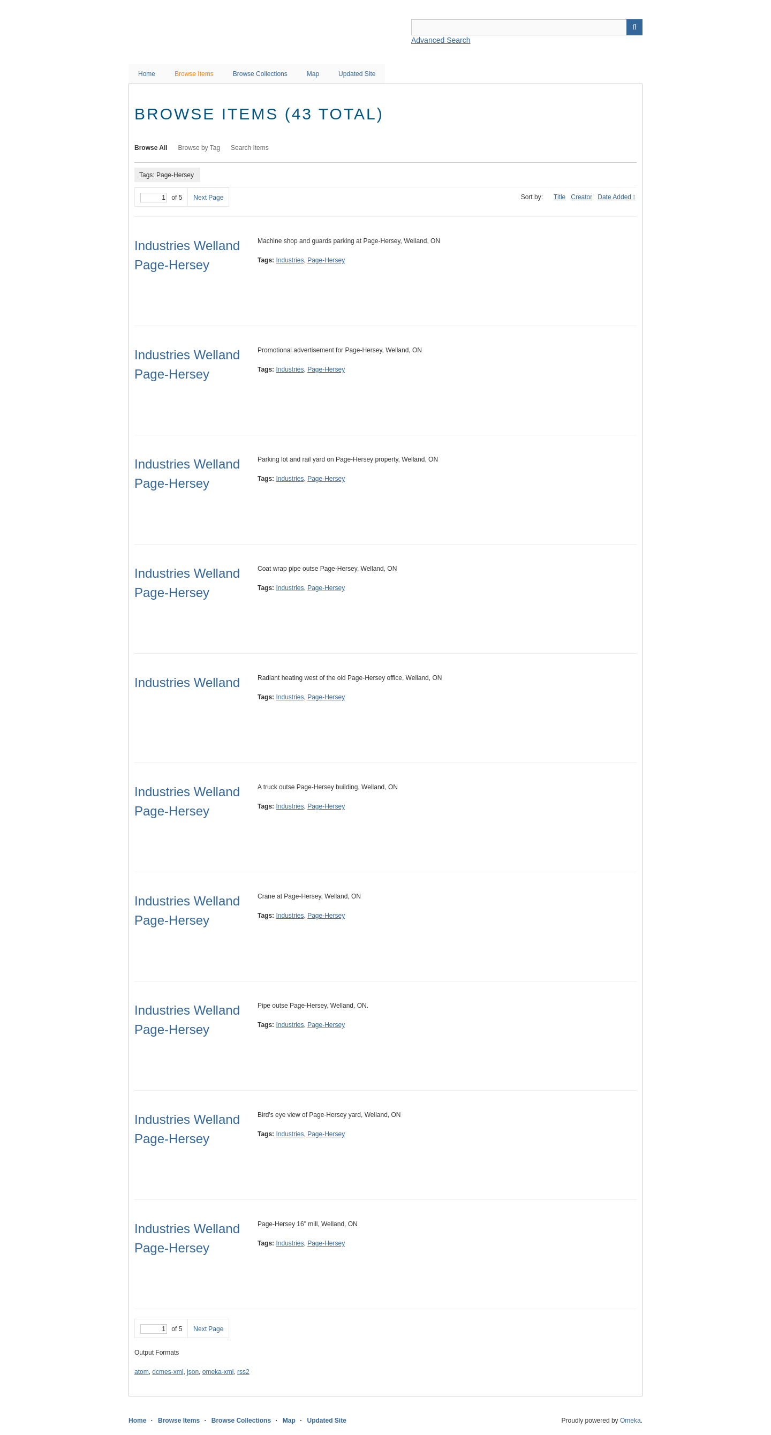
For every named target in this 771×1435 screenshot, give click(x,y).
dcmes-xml (167, 1372)
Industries (290, 260)
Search (634, 27)
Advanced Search (441, 40)
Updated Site (356, 74)
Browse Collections (260, 74)
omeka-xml (218, 1372)
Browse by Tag (199, 148)
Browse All (151, 148)
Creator (581, 197)
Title (559, 197)
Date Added (614, 197)
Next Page (208, 197)
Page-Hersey (326, 260)
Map (313, 74)
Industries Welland (187, 682)
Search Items (250, 148)
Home (146, 74)
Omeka (630, 1420)
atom (141, 1372)
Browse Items (194, 74)
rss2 (243, 1372)
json (193, 1372)
